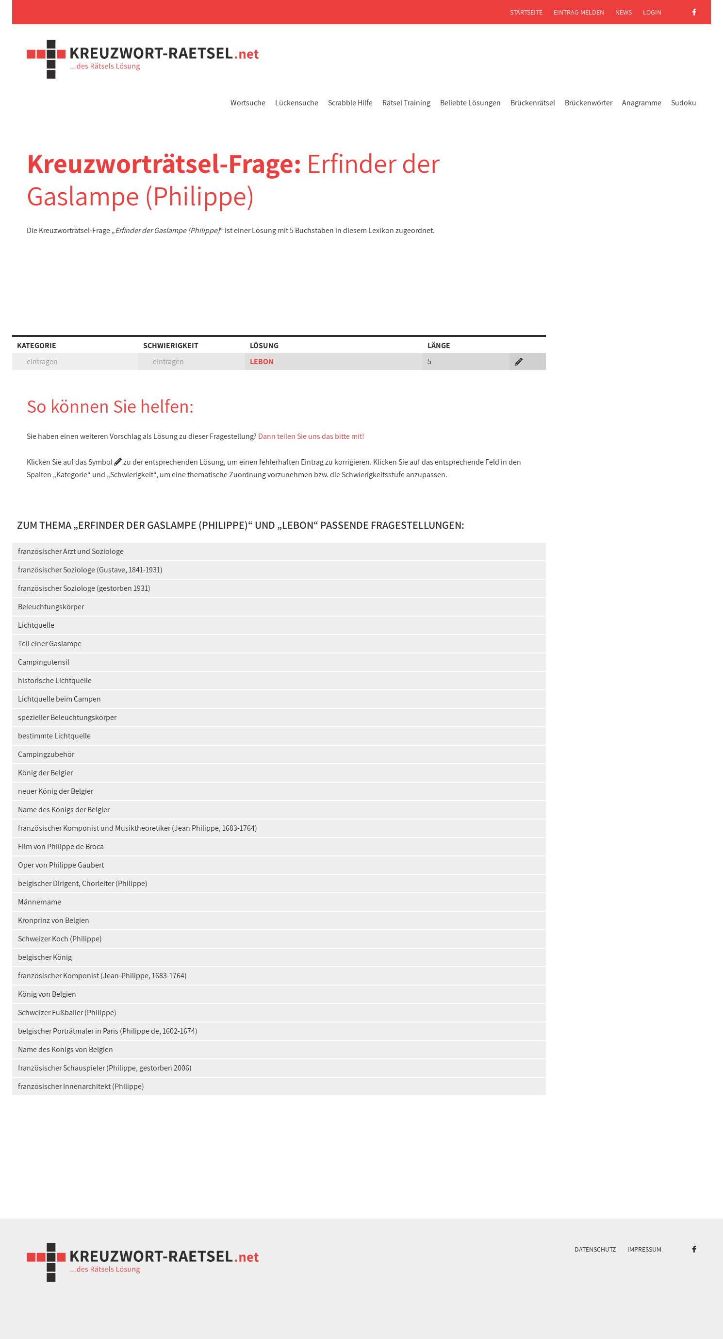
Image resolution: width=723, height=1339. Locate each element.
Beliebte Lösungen (470, 103)
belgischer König (45, 957)
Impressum (644, 1249)
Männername (39, 902)
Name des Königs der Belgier (64, 809)
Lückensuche (296, 103)
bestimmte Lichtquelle (54, 736)
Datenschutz (595, 1249)
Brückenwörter (588, 103)
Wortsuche (247, 103)
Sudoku (683, 103)
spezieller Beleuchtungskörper (67, 717)
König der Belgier (45, 773)
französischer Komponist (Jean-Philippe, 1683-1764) (102, 976)
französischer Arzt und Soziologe (71, 551)
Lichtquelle (36, 625)
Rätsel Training (406, 103)
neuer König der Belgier (55, 791)
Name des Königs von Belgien (65, 1049)
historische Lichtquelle (55, 680)
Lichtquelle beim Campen (59, 699)
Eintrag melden (579, 12)
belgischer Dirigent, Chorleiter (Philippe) (83, 883)
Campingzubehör (46, 754)
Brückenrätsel (532, 103)
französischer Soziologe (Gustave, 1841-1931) (90, 570)
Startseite (526, 12)
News (623, 12)
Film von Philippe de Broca (61, 846)
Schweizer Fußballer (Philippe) (67, 1012)
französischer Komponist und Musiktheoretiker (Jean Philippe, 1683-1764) (137, 828)
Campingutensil (43, 662)
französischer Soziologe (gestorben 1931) (84, 588)
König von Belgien (47, 994)
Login (652, 12)
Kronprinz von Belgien (53, 920)
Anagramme (641, 103)
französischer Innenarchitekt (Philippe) (81, 1086)
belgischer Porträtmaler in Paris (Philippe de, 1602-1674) (107, 1031)
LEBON (262, 361)
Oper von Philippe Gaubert (61, 865)
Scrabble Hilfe (350, 103)
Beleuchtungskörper (51, 607)
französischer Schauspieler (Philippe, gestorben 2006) (105, 1068)
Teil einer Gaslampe (50, 643)
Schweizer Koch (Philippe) (60, 939)
